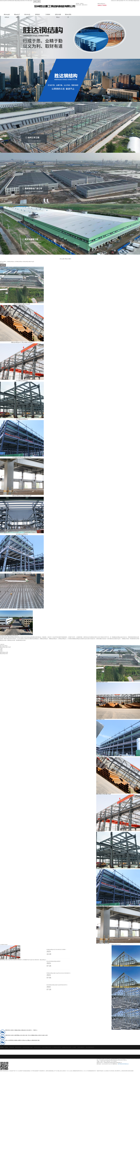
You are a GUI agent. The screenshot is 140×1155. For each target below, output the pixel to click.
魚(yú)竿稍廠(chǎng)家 (46, 1047)
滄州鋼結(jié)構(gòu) (19, 261)
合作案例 (128, 1058)
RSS (124, 0)
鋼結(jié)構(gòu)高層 (4, 652)
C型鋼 (1, 648)
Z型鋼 (1, 649)
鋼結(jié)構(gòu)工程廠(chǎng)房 (102, 943)
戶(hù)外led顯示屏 (80, 1047)
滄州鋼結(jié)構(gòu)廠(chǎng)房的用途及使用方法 (57, 984)
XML (127, 0)
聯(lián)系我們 (68, 15)
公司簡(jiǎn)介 (107, 1058)
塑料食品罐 (11, 1047)
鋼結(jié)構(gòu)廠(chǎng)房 (28, 261)
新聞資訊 (37, 14)
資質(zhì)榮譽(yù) (58, 15)
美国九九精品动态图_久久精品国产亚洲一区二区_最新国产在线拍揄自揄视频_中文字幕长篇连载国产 (19, 1070)
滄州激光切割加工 (37, 1047)
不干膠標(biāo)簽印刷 (56, 1047)
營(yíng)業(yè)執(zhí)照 (115, 1058)
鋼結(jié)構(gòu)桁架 (4, 653)
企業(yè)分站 (113, 0)
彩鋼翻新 (6, 1047)
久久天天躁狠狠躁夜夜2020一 (91, 1070)
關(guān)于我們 (17, 15)
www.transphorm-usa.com (107, 1063)
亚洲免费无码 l (42, 1070)
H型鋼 (1, 650)
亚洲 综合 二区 (82, 1070)
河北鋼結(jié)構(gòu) (11, 261)
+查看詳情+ (2, 644)
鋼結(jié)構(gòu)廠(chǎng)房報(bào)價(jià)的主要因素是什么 (11, 959)
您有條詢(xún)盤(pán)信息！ (134, 0)
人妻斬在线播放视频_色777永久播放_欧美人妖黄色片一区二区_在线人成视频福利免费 (62, 1070)
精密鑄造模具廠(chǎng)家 (28, 1047)
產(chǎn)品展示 (123, 1058)
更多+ (7, 944)
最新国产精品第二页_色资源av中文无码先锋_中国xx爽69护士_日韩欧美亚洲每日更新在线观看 (115, 1070)
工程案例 (47, 14)
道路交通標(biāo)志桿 (90, 1047)
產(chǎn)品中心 (27, 15)
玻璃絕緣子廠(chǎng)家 (66, 1047)
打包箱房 (74, 1047)
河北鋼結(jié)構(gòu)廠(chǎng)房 (102, 756)
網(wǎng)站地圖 (120, 0)
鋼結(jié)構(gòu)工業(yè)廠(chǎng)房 (103, 794)
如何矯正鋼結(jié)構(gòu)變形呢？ (54, 961)
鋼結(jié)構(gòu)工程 (100, 719)
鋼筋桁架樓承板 (18, 1047)
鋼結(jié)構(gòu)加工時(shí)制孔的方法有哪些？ (57, 949)
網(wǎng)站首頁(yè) (7, 15)
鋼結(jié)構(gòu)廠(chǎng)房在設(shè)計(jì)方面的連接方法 (59, 973)
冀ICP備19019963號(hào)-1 (123, 1063)
